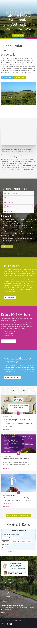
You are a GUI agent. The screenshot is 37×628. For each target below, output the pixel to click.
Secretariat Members (12, 377)
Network (8, 206)
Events (10, 456)
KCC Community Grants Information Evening (16, 498)
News (10, 416)
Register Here (18, 35)
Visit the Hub (6, 246)
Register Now (20, 77)
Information (9, 202)
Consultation (9, 211)
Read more (6, 429)
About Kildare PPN (9, 582)
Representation (11, 193)
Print (4, 548)
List (8, 535)
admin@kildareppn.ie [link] (11, 612)
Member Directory (8, 341)
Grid (4, 535)
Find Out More (7, 77)
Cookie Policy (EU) (9, 596)
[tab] (18, 193)
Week (17, 534)
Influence (8, 197)
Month (13, 534)
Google (11, 552)
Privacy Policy (8, 593)
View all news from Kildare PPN (18, 515)
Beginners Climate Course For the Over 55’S (16, 458)
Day (22, 534)
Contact (6, 589)
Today (11, 538)
